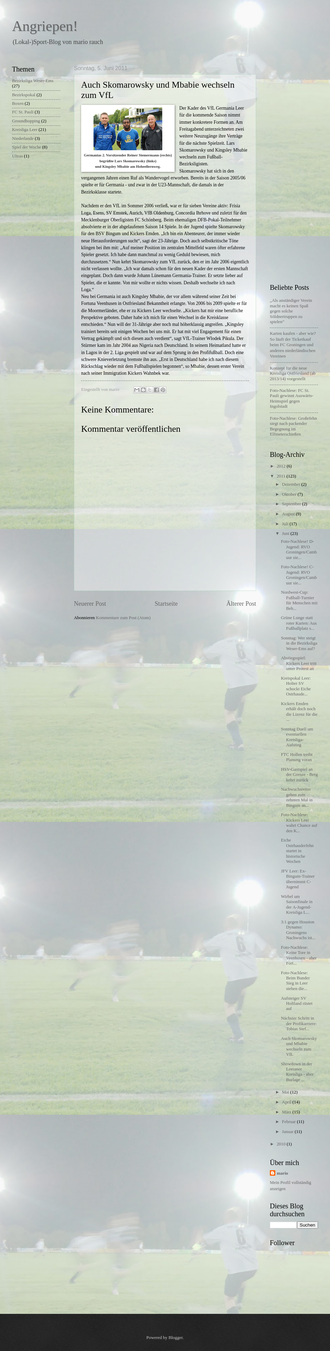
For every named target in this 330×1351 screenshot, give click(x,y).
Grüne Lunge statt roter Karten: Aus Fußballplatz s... (299, 623)
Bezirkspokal (23, 94)
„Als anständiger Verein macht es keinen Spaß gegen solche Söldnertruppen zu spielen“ (291, 311)
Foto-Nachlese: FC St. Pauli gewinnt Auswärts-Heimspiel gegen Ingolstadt (292, 398)
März (287, 1112)
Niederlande (23, 138)
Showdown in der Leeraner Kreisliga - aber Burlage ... (297, 1072)
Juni (286, 533)
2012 (282, 466)
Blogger (175, 1337)
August (289, 514)
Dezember (291, 484)
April (287, 1102)
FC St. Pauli (23, 112)
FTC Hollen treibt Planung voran (296, 757)
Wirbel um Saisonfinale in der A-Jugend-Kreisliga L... (296, 904)
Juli (285, 523)
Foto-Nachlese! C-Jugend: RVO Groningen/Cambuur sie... (299, 574)
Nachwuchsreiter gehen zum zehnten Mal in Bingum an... (296, 797)
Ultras (17, 156)
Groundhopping (26, 121)
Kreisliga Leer (24, 129)
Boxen (18, 103)
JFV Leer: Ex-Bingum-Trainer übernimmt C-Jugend (298, 879)
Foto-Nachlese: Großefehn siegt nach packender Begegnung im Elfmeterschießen (293, 426)
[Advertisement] (296, 168)
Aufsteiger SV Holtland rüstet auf (296, 1003)
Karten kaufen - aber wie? (293, 345)
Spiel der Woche (26, 147)
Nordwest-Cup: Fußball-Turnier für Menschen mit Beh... (299, 600)
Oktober (289, 494)
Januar (288, 1131)
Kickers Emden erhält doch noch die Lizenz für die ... (299, 711)
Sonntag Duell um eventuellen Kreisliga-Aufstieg (297, 737)
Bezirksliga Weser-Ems (32, 80)
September (292, 504)
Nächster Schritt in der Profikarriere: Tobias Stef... (299, 1023)
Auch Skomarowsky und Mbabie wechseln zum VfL (299, 1046)
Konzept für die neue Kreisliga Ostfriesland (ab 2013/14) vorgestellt (293, 373)
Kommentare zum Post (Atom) (123, 617)
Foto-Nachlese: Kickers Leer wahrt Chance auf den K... (299, 822)
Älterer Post (241, 603)
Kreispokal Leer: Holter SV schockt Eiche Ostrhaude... (296, 686)
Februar (289, 1121)
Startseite (166, 603)
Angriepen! (45, 26)
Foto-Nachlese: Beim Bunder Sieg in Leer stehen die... (295, 980)
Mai (286, 1092)
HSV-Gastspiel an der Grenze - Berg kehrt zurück (299, 774)
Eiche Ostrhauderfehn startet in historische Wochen (297, 851)
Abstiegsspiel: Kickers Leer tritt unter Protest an (299, 663)
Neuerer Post (90, 603)
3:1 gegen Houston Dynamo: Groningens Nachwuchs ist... (298, 930)
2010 (282, 1144)
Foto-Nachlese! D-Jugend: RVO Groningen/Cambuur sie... (299, 549)
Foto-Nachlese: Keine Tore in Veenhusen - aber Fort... (299, 955)
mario (282, 1173)
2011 (282, 476)
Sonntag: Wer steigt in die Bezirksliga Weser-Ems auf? (299, 643)
